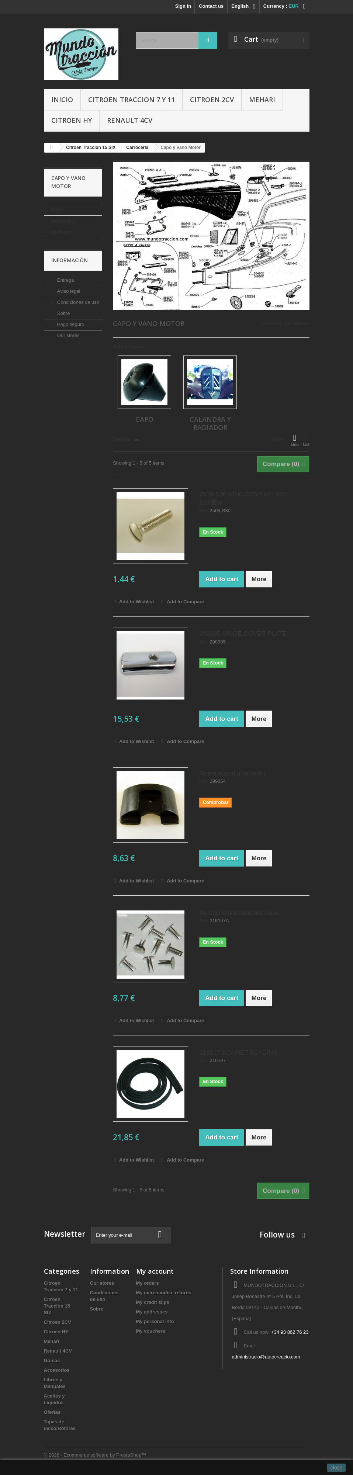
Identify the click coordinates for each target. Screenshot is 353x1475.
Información (69, 260)
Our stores (67, 335)
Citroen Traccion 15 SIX (57, 1306)
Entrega (65, 280)
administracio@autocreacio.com (266, 1357)
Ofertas (52, 1412)
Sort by (121, 439)
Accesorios (57, 1370)
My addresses (152, 1312)
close (336, 1468)
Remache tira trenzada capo (238, 912)
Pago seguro (70, 324)
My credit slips (152, 1302)
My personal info (155, 1321)
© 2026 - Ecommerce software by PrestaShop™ (95, 1455)
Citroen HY (71, 120)
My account (155, 1271)
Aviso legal (68, 291)
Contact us (211, 6)
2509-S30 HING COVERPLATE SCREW (243, 498)
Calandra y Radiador (63, 226)
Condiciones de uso (77, 302)
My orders (147, 1283)
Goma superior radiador (232, 773)
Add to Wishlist (136, 601)
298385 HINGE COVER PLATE (243, 633)
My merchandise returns (163, 1292)
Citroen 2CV (212, 99)
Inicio (62, 99)
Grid (295, 440)
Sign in (183, 6)
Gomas (52, 1360)
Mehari (262, 99)
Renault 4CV (129, 120)
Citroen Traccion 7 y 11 (131, 99)
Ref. (203, 510)
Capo (57, 209)
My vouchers (150, 1331)
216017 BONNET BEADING (238, 1052)
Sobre (63, 313)
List (306, 440)
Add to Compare (185, 601)
